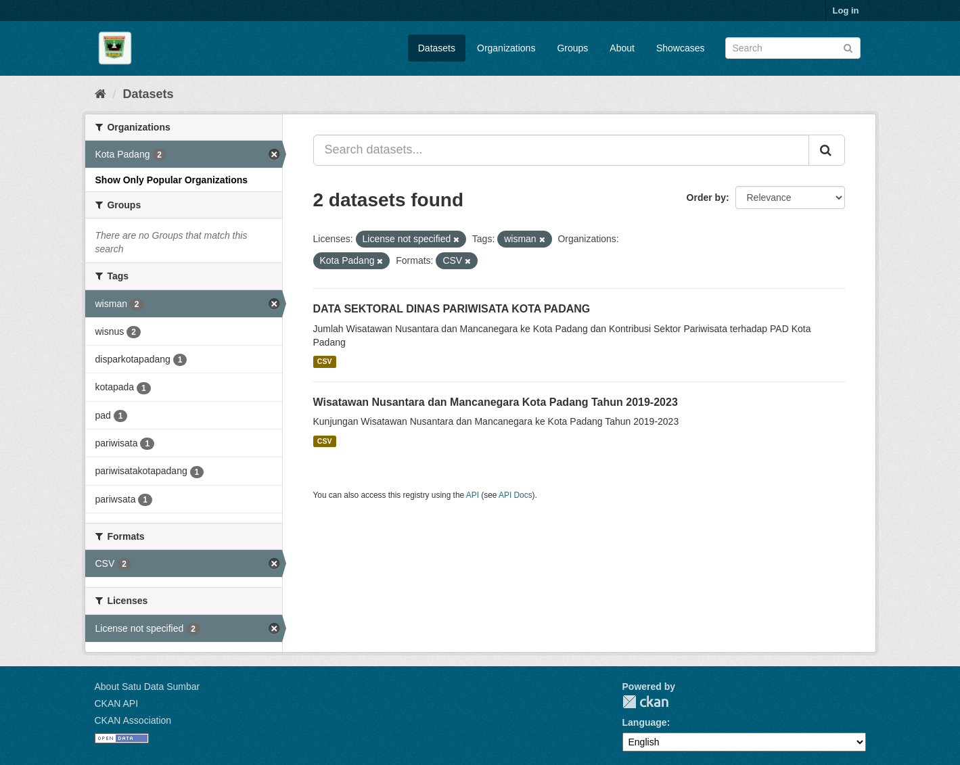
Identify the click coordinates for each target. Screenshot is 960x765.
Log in (846, 10)
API (472, 495)
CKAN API (117, 703)
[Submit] (848, 47)
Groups (572, 48)
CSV (324, 362)
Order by (706, 197)
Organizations (506, 48)
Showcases (680, 48)
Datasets (436, 48)
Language (644, 722)
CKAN (645, 702)
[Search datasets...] (561, 150)
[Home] (100, 94)
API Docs (515, 495)
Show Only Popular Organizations (171, 180)
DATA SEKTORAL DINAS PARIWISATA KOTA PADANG (452, 309)
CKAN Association (133, 720)
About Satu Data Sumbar (147, 686)
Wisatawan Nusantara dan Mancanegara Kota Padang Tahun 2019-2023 (495, 402)
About (622, 48)
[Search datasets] (793, 48)
